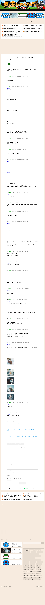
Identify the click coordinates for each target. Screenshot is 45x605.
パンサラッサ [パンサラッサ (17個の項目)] (38, 576)
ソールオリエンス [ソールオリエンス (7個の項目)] (26, 572)
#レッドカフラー (16, 445)
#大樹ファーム (21, 445)
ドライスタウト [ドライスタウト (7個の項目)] (33, 574)
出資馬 (6, 593)
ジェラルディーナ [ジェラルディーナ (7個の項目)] (40, 570)
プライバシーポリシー (4, 596)
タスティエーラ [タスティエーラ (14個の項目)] (33, 572)
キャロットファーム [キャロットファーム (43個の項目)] (31, 564)
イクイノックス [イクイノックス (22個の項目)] (26, 562)
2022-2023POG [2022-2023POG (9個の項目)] (32, 558)
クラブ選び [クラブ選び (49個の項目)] (25, 566)
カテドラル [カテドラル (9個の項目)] (25, 564)
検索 (42, 551)
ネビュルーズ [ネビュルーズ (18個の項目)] (38, 574)
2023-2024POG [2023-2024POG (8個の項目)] (38, 558)
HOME (2, 593)
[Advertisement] (22, 46)
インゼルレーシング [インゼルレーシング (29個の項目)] (32, 562)
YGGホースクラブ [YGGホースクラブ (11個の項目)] (40, 560)
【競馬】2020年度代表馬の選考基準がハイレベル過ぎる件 (11, 31)
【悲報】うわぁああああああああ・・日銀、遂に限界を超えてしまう (33, 499)
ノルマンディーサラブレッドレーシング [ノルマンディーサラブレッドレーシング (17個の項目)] (29, 576)
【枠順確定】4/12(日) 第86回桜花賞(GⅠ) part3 (10, 34)
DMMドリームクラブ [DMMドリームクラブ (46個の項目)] (27, 560)
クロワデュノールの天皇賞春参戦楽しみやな (9, 28)
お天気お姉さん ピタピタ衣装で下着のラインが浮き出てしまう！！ (33, 31)
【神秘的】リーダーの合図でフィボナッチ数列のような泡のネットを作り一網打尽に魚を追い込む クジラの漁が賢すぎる (33, 25)
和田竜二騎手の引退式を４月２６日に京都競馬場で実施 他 (11, 496)
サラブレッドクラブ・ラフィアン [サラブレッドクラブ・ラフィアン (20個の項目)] (28, 568)
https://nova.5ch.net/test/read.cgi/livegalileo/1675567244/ (18, 423)
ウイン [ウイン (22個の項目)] (38, 562)
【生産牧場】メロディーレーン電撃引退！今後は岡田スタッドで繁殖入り (5, 20)
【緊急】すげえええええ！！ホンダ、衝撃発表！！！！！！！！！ (33, 496)
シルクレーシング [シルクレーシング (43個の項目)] (26, 570)
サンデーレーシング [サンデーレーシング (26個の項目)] (37, 568)
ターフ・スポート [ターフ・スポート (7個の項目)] (38, 572)
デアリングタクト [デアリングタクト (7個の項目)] (26, 574)
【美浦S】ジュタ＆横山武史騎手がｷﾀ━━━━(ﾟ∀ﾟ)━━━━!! (12, 35)
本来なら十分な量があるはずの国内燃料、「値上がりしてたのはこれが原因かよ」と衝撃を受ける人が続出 (33, 28)
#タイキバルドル (10, 445)
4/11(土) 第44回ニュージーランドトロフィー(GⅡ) (10, 25)
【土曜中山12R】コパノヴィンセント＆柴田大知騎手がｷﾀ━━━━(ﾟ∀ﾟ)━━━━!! (12, 37)
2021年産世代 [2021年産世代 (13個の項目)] (26, 558)
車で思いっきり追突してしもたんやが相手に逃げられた (32, 498)
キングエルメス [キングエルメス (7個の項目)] (38, 564)
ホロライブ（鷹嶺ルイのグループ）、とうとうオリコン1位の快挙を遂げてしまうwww (33, 495)
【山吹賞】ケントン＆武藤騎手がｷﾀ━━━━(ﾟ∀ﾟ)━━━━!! (12, 32)
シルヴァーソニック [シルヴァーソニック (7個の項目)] (33, 570)
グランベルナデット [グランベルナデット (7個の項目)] (31, 566)
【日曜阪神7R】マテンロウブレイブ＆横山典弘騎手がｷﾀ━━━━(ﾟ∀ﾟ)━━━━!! (12, 499)
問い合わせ (10, 596)
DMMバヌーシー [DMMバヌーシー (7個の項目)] (33, 560)
